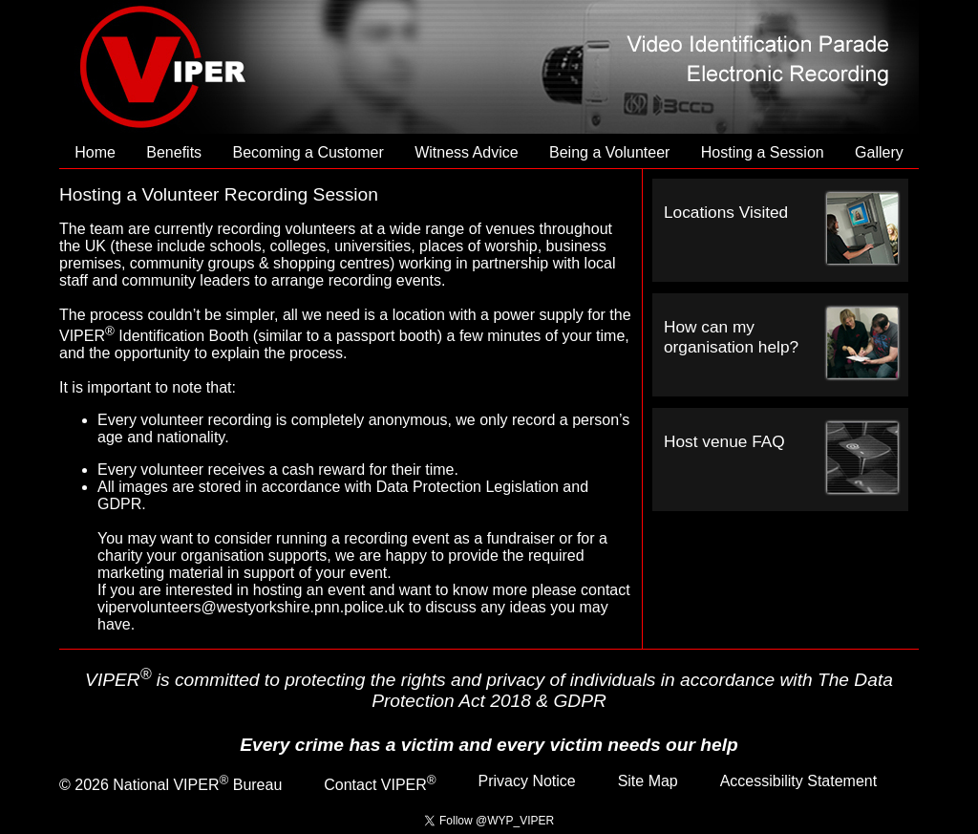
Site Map (648, 781)
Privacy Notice (527, 781)
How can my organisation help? (731, 336)
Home (95, 152)
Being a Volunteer (609, 152)
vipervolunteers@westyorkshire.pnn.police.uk (250, 607)
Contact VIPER (380, 785)
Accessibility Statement (799, 781)
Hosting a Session (762, 152)
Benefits (174, 152)
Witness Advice (466, 152)
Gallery (879, 152)
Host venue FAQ (724, 441)
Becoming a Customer (307, 152)
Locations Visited (726, 212)
